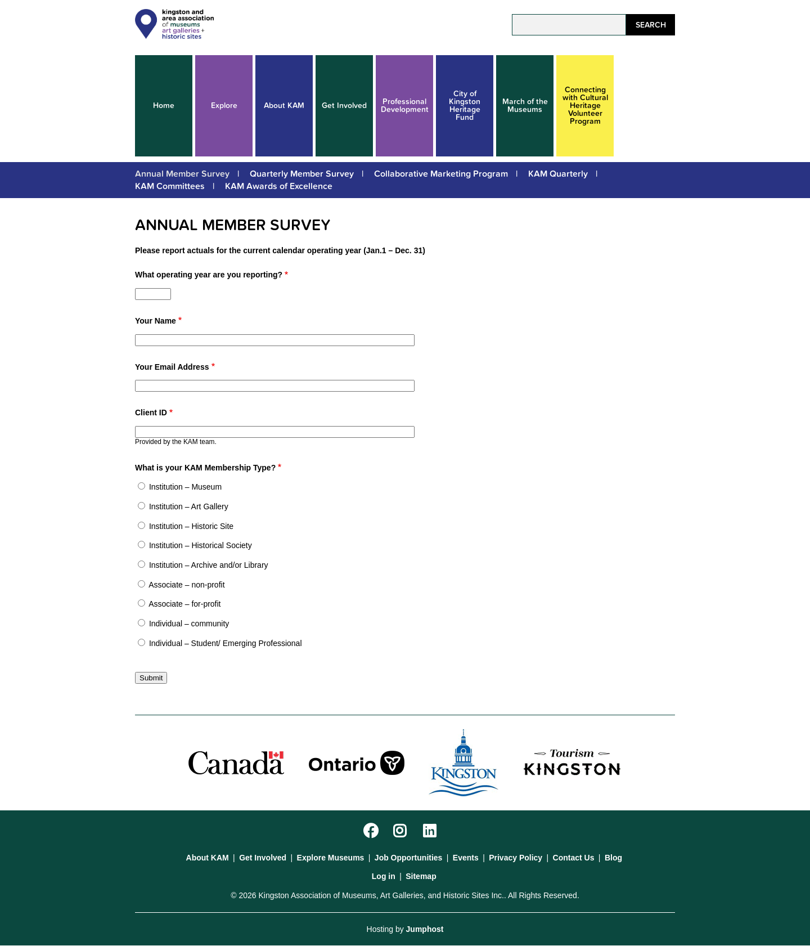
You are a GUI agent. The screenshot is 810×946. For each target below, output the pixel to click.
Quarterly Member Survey (302, 174)
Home (163, 105)
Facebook (372, 831)
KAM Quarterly (558, 174)
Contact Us (574, 857)
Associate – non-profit (186, 584)
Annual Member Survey (182, 174)
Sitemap (421, 876)
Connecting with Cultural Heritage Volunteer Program (585, 105)
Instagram (402, 831)
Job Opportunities (409, 857)
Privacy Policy (515, 857)
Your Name (155, 320)
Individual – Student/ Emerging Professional (225, 643)
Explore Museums (330, 857)
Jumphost (425, 929)
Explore (224, 105)
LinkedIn (431, 831)
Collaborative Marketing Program (441, 174)
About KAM (284, 105)
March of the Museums (525, 105)
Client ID (151, 412)
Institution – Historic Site (191, 526)
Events (466, 857)
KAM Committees (170, 186)
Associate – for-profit (184, 603)
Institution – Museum (185, 486)
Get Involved (344, 105)
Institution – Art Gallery (188, 506)
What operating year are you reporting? (208, 274)
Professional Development (405, 105)
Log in (383, 876)
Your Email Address (172, 366)
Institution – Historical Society (200, 545)
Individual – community (189, 623)
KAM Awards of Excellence (278, 186)
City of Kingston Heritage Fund (464, 105)
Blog (613, 857)
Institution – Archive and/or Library (208, 565)
